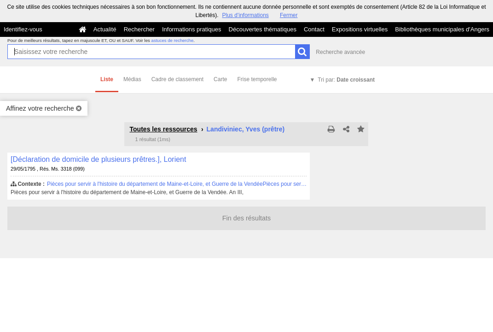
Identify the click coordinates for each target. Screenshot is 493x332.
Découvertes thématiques (262, 29)
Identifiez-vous (23, 29)
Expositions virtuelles (360, 29)
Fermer (289, 15)
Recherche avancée (340, 52)
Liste (106, 79)
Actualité (104, 29)
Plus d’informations (245, 15)
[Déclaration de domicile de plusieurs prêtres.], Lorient (98, 159)
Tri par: (346, 80)
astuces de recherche (172, 40)
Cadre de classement (177, 79)
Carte (220, 79)
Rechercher (139, 29)
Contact (314, 29)
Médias (132, 79)
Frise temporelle (257, 79)
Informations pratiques (191, 29)
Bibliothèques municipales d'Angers (442, 29)
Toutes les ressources (163, 129)
